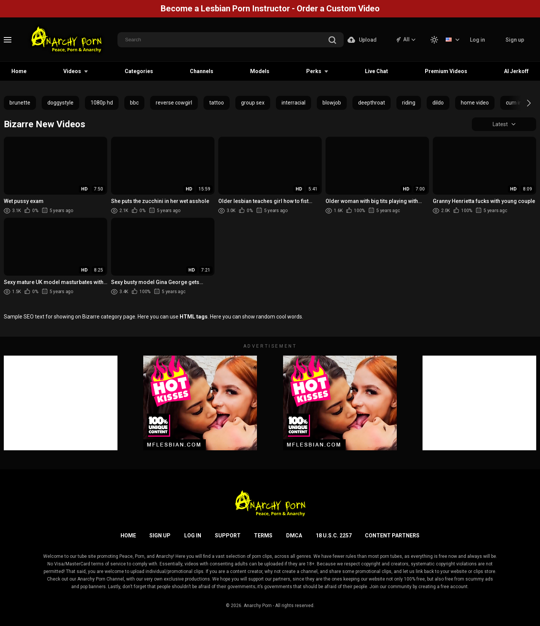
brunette (19, 103)
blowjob (331, 103)
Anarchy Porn (258, 605)
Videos (72, 71)
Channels (201, 71)
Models (259, 71)
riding (408, 103)
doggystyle (60, 103)
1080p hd (102, 103)
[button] (522, 103)
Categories (139, 71)
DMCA (294, 535)
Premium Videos (446, 71)
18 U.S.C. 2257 (334, 535)
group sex (253, 103)
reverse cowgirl (174, 103)
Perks (313, 71)
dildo (438, 103)
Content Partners (392, 535)
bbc (134, 103)
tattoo (216, 103)
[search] (332, 40)
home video (475, 103)
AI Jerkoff (516, 71)
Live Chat (376, 71)
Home (19, 71)
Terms (263, 535)
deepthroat (371, 103)
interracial (293, 103)
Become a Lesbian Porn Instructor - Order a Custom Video (270, 8)
